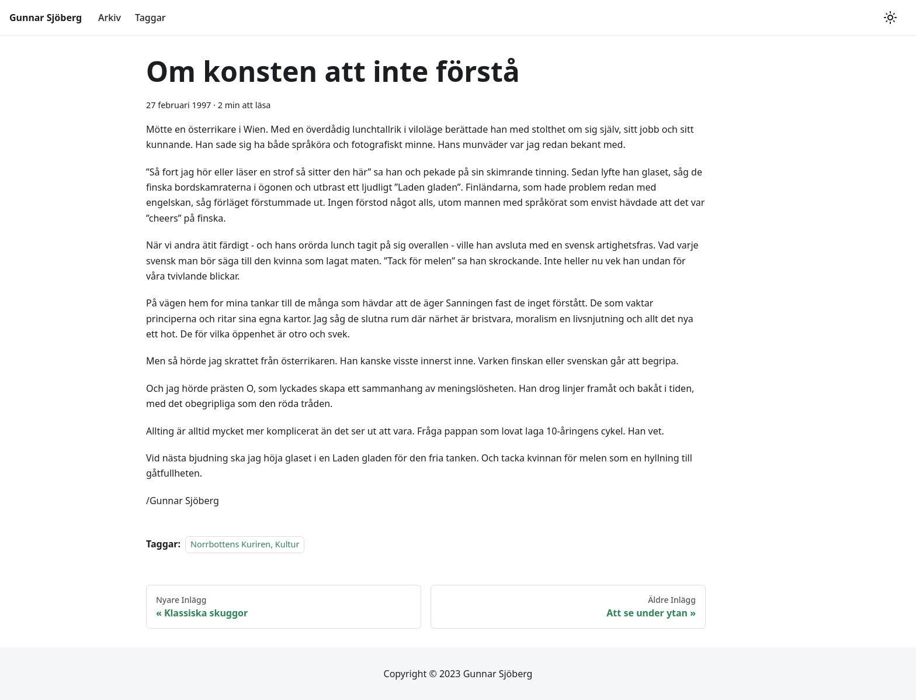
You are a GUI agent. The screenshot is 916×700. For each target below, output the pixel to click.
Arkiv (109, 17)
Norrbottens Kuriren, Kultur (244, 544)
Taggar (150, 17)
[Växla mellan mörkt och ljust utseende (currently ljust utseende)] (890, 17)
